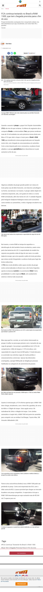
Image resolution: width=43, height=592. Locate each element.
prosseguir (21, 584)
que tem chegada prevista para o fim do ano (19, 548)
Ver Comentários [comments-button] (21, 553)
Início (2, 8)
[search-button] (40, 5)
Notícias (7, 8)
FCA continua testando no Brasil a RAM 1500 (18, 545)
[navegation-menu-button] (3, 5)
